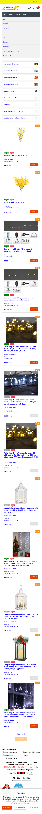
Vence (5, 37)
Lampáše (6, 47)
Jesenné (6, 28)
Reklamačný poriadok (10, 758)
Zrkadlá (5, 42)
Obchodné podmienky (10, 752)
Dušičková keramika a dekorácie (13, 56)
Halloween (6, 19)
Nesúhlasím (20, 808)
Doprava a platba (8, 755)
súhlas (29, 797)
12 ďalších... (21, 739)
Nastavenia (34, 808)
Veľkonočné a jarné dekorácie (12, 51)
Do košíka (34, 165)
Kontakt (25, 755)
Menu (36, 2)
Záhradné (6, 33)
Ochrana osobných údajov (31, 752)
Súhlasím (6, 808)
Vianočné (6, 24)
